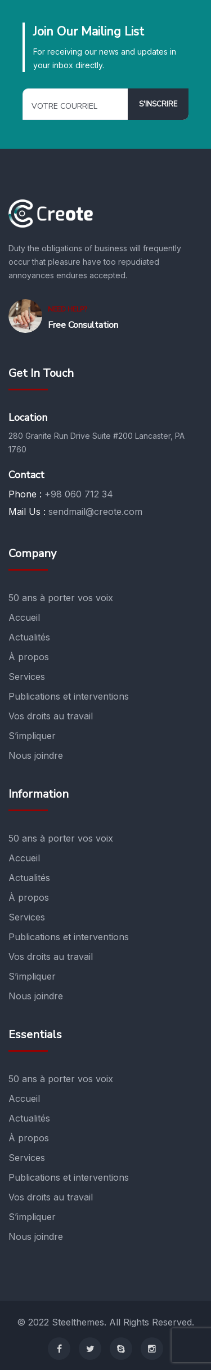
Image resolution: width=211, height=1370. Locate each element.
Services (26, 676)
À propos (28, 656)
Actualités (29, 637)
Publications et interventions (68, 696)
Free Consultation (83, 325)
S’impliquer (32, 735)
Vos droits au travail (50, 716)
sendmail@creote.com (95, 511)
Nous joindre (35, 755)
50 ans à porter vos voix (60, 597)
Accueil (24, 617)
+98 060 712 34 (78, 494)
